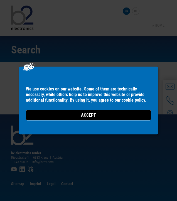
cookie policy (133, 100)
